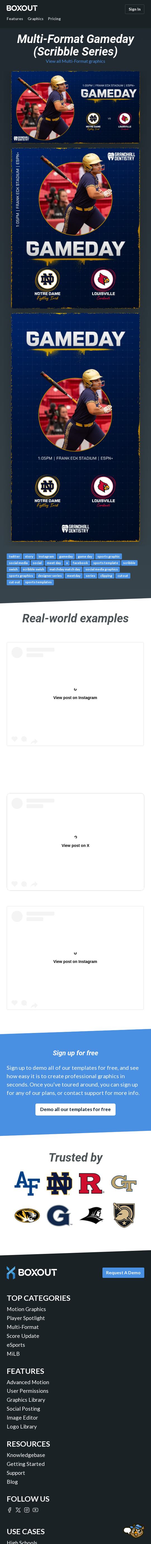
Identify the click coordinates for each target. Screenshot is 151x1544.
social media (18, 563)
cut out (14, 582)
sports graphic (108, 556)
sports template (105, 563)
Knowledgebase (26, 1455)
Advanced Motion (28, 1382)
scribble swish (33, 569)
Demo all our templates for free (75, 1109)
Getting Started (26, 1464)
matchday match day (64, 569)
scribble (129, 563)
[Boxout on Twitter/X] (18, 1509)
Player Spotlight (26, 1318)
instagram (46, 556)
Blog (12, 1481)
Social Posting (23, 1408)
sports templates (38, 582)
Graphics (36, 18)
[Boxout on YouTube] (35, 1509)
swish (13, 569)
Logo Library (22, 1426)
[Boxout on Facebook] (9, 1509)
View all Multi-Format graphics (75, 61)
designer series (50, 576)
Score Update (23, 1336)
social (37, 563)
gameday (66, 556)
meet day (54, 563)
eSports (16, 1344)
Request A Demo (123, 1272)
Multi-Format (23, 1327)
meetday (73, 576)
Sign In (135, 9)
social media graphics (101, 569)
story (29, 556)
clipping (106, 576)
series (90, 576)
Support (16, 1473)
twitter (14, 556)
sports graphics (21, 576)
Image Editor (22, 1417)
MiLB (13, 1353)
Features (15, 18)
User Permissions (28, 1391)
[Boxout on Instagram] (27, 1509)
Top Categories (38, 1297)
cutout (123, 576)
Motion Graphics (26, 1309)
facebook (80, 563)
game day (85, 556)
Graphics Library (26, 1399)
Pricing (54, 18)
